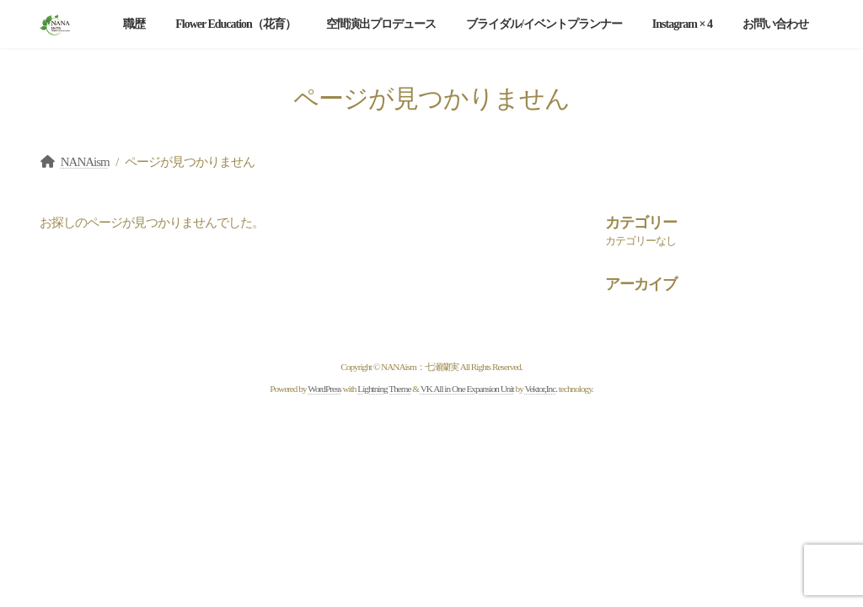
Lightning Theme (383, 389)
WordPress (324, 389)
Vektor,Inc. (540, 389)
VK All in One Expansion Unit (467, 389)
